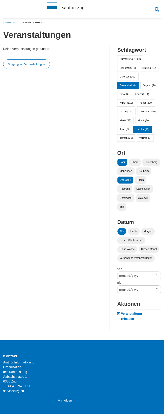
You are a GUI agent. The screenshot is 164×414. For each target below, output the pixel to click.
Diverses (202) (128, 77)
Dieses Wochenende (131, 241)
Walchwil (143, 198)
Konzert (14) (142, 95)
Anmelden (65, 400)
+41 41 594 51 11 (18, 386)
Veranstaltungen (33, 24)
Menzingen (126, 172)
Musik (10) (144, 121)
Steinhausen (143, 189)
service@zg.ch (13, 391)
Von (119, 270)
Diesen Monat (149, 250)
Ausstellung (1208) (130, 60)
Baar (122, 163)
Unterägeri (126, 198)
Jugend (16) (149, 86)
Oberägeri (125, 181)
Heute (133, 232)
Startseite (9, 24)
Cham (135, 163)
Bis (119, 283)
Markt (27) (125, 121)
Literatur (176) (147, 112)
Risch (140, 181)
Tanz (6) (124, 130)
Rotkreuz (125, 189)
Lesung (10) (126, 112)
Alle (122, 232)
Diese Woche (127, 250)
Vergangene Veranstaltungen (26, 65)
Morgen (148, 232)
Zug (122, 207)
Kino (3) (124, 95)
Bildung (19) (149, 68)
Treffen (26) (126, 139)
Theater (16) (142, 130)
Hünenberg (151, 163)
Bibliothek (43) (128, 68)
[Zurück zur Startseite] (82, 9)
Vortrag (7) (145, 139)
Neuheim (144, 172)
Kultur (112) (126, 103)
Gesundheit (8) (128, 86)
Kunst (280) (146, 103)
